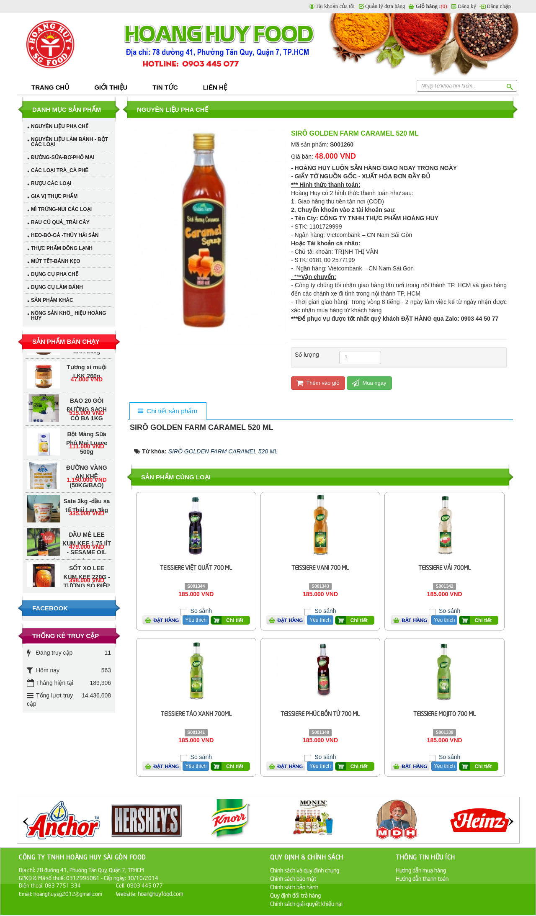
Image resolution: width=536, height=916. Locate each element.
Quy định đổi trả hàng (295, 895)
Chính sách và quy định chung (304, 870)
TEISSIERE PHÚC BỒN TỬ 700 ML (320, 713)
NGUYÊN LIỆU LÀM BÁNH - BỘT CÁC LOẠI (69, 141)
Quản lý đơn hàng (385, 6)
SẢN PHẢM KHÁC (52, 300)
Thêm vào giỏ (318, 382)
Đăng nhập (499, 6)
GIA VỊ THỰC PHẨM (54, 196)
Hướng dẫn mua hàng (421, 870)
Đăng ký (467, 6)
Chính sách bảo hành (294, 886)
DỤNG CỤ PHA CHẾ (54, 274)
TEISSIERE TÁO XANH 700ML (196, 713)
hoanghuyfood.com (161, 893)
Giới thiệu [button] (110, 87)
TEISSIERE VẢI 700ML (444, 567)
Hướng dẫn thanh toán (422, 878)
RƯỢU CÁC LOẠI (51, 183)
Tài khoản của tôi (335, 6)
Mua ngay (369, 382)
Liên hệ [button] (215, 87)
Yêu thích (195, 620)
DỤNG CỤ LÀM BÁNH (57, 287)
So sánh (200, 610)
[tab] (168, 411)
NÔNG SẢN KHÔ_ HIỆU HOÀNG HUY (68, 315)
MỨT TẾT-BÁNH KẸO (55, 261)
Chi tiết (234, 620)
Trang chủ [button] (50, 87)
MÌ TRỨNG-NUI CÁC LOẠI (61, 209)
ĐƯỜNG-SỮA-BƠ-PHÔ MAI (62, 157)
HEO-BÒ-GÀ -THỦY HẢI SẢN (64, 235)
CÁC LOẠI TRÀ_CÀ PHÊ (59, 170)
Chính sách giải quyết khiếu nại (306, 903)
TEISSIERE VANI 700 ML (320, 567)
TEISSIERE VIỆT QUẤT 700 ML (196, 567)
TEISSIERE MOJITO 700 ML (444, 713)
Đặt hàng (166, 620)
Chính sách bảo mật (293, 878)
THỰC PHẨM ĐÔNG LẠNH (62, 248)
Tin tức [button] (165, 87)
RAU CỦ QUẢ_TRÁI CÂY (60, 222)
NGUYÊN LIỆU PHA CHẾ (59, 126)
